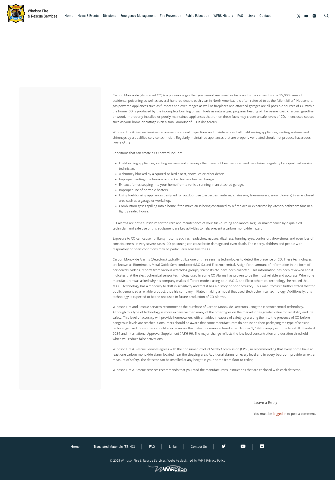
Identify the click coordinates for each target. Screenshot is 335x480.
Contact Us (199, 447)
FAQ (152, 447)
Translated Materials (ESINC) (114, 447)
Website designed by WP (185, 460)
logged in (279, 413)
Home (75, 447)
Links (173, 447)
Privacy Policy (215, 460)
